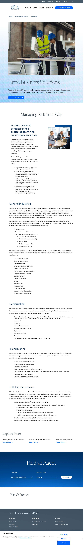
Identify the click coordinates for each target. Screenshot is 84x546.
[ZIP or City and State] (22, 477)
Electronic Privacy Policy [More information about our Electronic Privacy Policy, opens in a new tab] (25, 539)
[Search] (72, 2)
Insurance (28, 7)
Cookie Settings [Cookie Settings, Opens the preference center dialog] (64, 536)
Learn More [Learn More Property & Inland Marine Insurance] (7, 442)
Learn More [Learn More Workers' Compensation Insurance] (34, 442)
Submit (66, 477)
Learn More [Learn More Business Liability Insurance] (61, 442)
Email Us (12, 524)
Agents (42, 1)
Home (10, 16)
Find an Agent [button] (17, 97)
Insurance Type (41, 472)
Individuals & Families (39, 522)
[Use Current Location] (31, 477)
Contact (67, 1)
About (35, 7)
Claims (42, 7)
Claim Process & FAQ (61, 524)
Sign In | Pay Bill (64, 8)
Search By (14, 472)
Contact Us (12, 522)
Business (35, 524)
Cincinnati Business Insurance (21, 16)
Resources (49, 7)
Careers (59, 1)
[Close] (82, 540)
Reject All (63, 540)
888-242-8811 (13, 527)
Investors (50, 1)
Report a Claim (59, 522)
